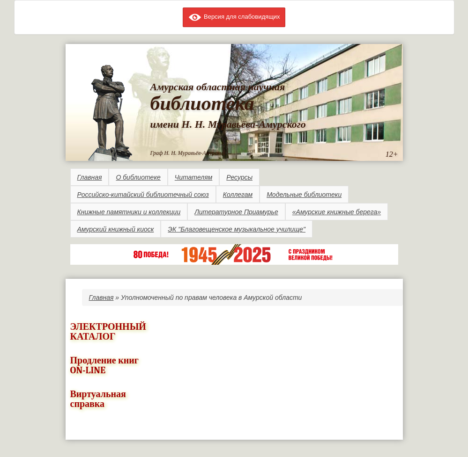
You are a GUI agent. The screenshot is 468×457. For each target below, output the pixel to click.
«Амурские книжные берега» (336, 212)
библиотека (202, 103)
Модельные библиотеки (304, 194)
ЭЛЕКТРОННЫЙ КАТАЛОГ (108, 331)
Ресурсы (239, 177)
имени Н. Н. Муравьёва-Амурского (228, 124)
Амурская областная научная (217, 87)
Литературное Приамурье (236, 212)
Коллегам (238, 194)
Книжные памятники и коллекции (129, 212)
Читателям (193, 177)
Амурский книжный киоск (115, 229)
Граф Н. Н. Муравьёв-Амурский (188, 153)
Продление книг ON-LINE (104, 365)
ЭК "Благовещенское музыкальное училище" (236, 229)
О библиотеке (138, 177)
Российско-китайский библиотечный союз (143, 194)
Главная (89, 177)
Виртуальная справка (98, 399)
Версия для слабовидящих (234, 16)
